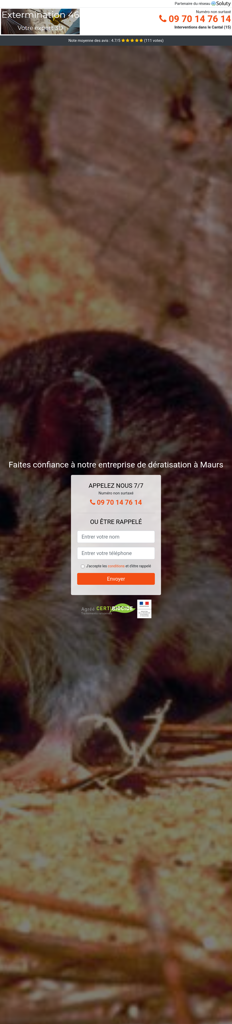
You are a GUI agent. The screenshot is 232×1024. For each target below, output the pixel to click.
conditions (116, 566)
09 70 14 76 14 (195, 19)
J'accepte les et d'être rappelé (118, 566)
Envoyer (116, 579)
